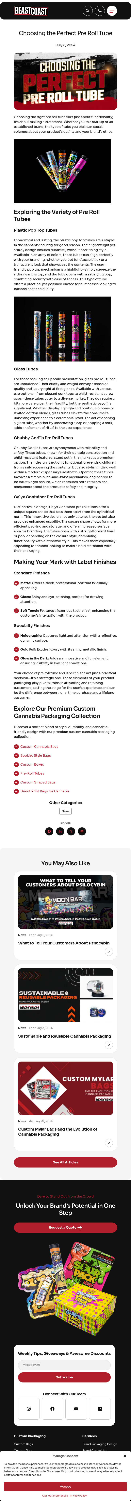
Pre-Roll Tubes (32, 773)
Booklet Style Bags (35, 755)
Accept (65, 1486)
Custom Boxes (32, 764)
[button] (125, 1456)
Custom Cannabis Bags (39, 747)
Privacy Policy (78, 1495)
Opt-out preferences (55, 1495)
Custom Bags (23, 1444)
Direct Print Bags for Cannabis (45, 791)
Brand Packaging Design (99, 1444)
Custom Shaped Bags (37, 782)
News (66, 811)
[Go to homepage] (31, 11)
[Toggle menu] (112, 11)
